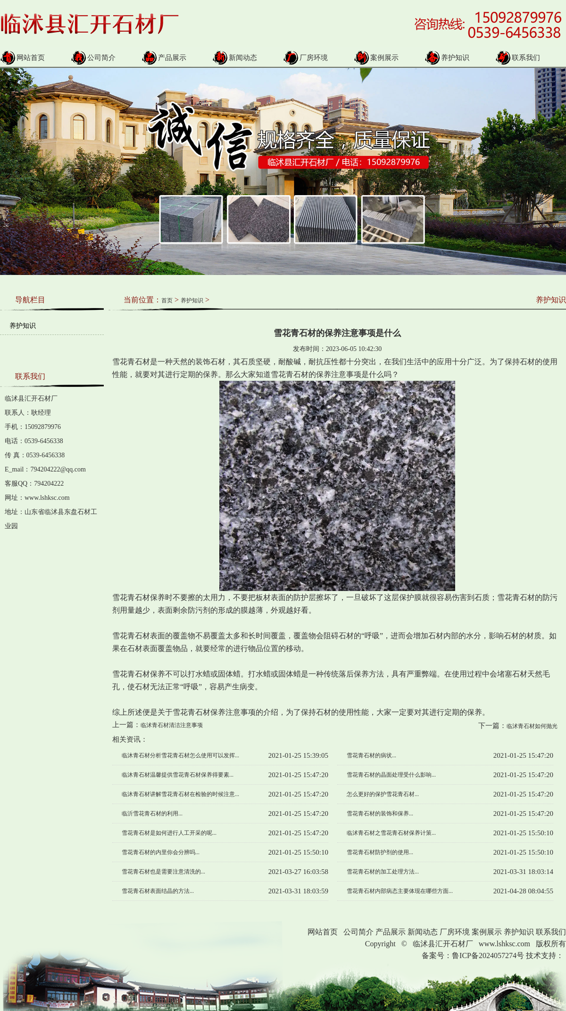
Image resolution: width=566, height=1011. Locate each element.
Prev (5, 164)
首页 (167, 300)
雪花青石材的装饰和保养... (380, 813)
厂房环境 (305, 57)
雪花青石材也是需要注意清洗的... (163, 871)
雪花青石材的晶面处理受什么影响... (391, 774)
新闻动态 (234, 57)
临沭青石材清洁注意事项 (172, 725)
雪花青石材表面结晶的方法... (158, 891)
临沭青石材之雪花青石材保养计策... (391, 833)
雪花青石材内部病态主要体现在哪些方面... (400, 891)
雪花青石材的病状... (371, 755)
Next (544, 164)
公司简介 (93, 57)
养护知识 (446, 57)
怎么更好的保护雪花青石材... (383, 794)
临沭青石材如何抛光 (532, 726)
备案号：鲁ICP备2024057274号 (473, 955)
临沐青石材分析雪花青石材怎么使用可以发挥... (180, 755)
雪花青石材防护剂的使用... (380, 852)
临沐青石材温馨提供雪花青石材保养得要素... (177, 774)
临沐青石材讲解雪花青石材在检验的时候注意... (180, 794)
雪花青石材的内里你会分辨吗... (161, 852)
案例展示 (376, 57)
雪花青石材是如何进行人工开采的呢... (169, 833)
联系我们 (517, 57)
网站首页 (22, 57)
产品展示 (164, 57)
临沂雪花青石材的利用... (152, 813)
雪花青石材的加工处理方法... (383, 871)
